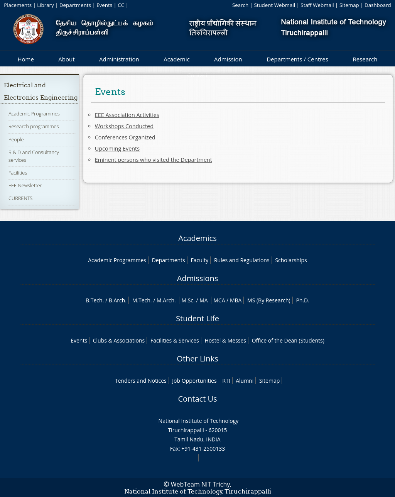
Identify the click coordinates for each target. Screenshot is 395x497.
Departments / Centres (297, 59)
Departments (75, 5)
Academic (176, 59)
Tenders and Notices (141, 380)
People (16, 139)
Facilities (17, 172)
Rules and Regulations (242, 260)
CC (121, 5)
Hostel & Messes (225, 340)
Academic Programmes (34, 113)
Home (25, 59)
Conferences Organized (125, 137)
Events (104, 5)
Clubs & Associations (119, 340)
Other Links (197, 358)
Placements (18, 5)
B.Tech (94, 300)
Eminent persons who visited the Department (153, 159)
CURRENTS (20, 198)
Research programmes (33, 126)
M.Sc (187, 300)
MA (203, 300)
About (66, 59)
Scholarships (291, 260)
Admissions (197, 278)
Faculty (199, 260)
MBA (236, 300)
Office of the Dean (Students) (288, 340)
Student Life (197, 318)
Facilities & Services (174, 340)
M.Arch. (166, 300)
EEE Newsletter (25, 185)
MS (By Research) (268, 300)
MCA (219, 300)
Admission (228, 59)
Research (365, 59)
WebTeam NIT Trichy (200, 484)
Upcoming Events (117, 148)
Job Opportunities (194, 380)
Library (45, 5)
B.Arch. (118, 300)
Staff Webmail (317, 5)
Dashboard (378, 5)
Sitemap (349, 5)
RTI (226, 380)
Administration (119, 59)
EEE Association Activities (127, 115)
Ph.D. (302, 300)
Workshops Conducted (124, 126)
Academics (197, 238)
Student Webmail (274, 5)
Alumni (244, 380)
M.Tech (141, 300)
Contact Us (197, 399)
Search (240, 5)
